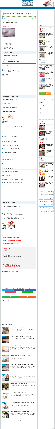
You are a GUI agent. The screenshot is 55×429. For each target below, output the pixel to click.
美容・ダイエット (42, 108)
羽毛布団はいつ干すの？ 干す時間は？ (11, 44)
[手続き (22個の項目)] (48, 198)
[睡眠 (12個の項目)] (40, 206)
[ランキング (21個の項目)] (46, 200)
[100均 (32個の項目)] (48, 195)
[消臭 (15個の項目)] (47, 203)
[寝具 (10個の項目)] (40, 207)
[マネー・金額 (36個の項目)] (44, 195)
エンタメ (41, 117)
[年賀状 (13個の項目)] (45, 204)
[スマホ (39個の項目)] (47, 194)
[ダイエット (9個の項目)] (41, 208)
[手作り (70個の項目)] (41, 193)
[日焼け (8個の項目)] (52, 210)
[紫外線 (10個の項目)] (52, 206)
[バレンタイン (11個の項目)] (44, 206)
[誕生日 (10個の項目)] (48, 206)
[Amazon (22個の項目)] (52, 198)
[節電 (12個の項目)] (48, 204)
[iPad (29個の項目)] (48, 197)
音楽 (40, 118)
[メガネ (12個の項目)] (52, 204)
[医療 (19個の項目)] (40, 201)
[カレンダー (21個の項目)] (41, 200)
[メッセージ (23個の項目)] (45, 198)
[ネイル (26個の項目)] (52, 197)
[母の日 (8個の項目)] (46, 210)
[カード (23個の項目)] (40, 198)
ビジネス (41, 116)
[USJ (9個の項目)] (48, 208)
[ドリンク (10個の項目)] (44, 207)
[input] (46, 99)
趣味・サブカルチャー (43, 120)
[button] (52, 99)
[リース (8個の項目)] (40, 211)
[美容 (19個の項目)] (52, 200)
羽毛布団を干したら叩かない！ (10, 47)
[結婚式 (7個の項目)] (44, 211)
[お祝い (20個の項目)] (49, 200)
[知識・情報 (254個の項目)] (41, 191)
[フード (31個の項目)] (52, 195)
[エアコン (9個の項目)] (52, 208)
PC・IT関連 (41, 104)
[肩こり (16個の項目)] (41, 203)
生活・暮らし (4, 271)
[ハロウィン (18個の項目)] (44, 201)
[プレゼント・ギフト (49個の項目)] (50, 193)
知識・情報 (16, 271)
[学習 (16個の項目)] (52, 201)
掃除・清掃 (10, 271)
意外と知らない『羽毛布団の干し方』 (9, 42)
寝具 (7, 271)
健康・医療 (41, 109)
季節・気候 (41, 112)
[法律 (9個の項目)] (45, 208)
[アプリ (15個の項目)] (44, 203)
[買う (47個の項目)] (44, 194)
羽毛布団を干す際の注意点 (8, 43)
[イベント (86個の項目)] (45, 191)
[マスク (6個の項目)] (52, 211)
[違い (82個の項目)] (52, 191)
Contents (9, 38)
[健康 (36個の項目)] (40, 195)
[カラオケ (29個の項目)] (45, 197)
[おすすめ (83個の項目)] (49, 191)
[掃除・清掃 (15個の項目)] (51, 203)
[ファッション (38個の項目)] (51, 194)
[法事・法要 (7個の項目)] (48, 211)
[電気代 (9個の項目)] (48, 207)
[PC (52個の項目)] (44, 193)
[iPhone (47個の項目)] (40, 194)
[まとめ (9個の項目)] (52, 207)
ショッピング (42, 105)
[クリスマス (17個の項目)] (48, 201)
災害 (40, 113)
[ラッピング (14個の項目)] (41, 204)
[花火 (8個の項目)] (49, 210)
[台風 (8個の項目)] (43, 210)
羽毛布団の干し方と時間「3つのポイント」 (9, 48)
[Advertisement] (19, 86)
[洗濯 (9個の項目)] (40, 210)
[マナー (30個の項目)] (41, 197)
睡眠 (13, 271)
